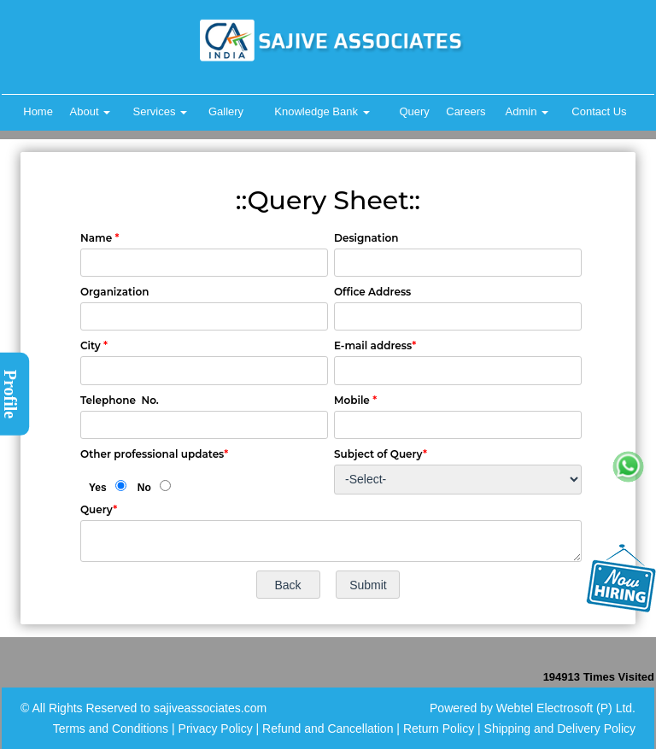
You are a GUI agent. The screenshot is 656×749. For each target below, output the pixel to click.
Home (38, 111)
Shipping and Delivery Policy (560, 728)
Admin (527, 111)
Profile (10, 393)
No (144, 488)
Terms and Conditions (110, 728)
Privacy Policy (216, 728)
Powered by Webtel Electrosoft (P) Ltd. (533, 708)
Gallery (225, 111)
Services (160, 111)
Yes (98, 488)
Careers (465, 111)
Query (414, 111)
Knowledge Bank (321, 111)
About (90, 111)
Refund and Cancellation (329, 728)
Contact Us (598, 111)
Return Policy (438, 728)
